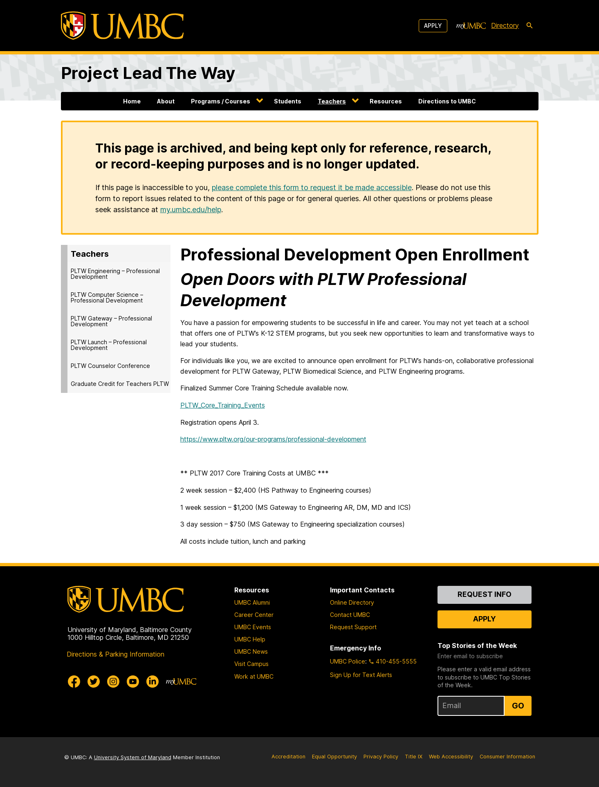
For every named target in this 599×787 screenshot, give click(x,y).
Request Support (353, 626)
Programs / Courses (220, 101)
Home (132, 101)
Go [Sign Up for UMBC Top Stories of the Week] (518, 706)
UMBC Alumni (252, 602)
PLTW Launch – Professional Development (109, 345)
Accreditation (288, 756)
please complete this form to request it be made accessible (312, 187)
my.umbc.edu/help (190, 209)
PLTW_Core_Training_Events (222, 405)
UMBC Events (252, 626)
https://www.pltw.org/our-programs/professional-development (273, 439)
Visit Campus (251, 663)
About (166, 101)
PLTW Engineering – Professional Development (115, 273)
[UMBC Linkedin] (153, 682)
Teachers (332, 101)
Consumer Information (507, 756)
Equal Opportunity (334, 756)
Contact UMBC (350, 614)
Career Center (254, 614)
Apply (433, 25)
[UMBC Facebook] (74, 682)
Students (287, 101)
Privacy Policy (380, 756)
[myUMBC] (471, 26)
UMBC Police (347, 661)
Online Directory (352, 602)
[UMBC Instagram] (113, 682)
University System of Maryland (132, 757)
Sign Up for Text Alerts (361, 674)
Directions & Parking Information (115, 654)
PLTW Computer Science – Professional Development (107, 297)
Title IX (413, 756)
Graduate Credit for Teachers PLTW (120, 383)
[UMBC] (122, 26)
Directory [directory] (505, 25)
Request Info (485, 594)
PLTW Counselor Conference (110, 365)
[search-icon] (529, 26)
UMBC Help (249, 639)
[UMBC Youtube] (133, 682)
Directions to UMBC (447, 101)
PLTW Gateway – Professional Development (111, 321)
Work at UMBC (254, 676)
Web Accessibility (451, 756)
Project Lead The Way (148, 73)
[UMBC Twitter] (94, 682)
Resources (386, 101)
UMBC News (251, 651)
